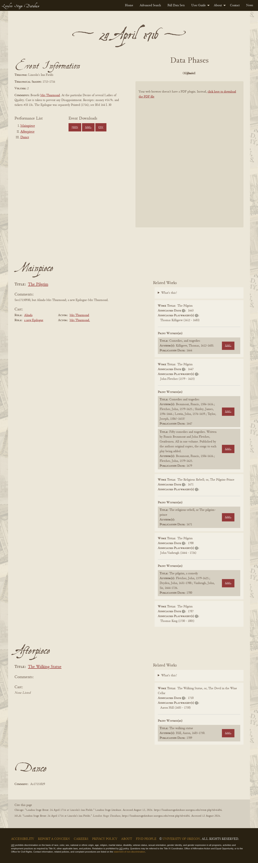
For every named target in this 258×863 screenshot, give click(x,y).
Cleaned (200, 73)
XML (88, 127)
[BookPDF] (189, 159)
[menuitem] (129, 5)
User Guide (198, 5)
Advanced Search (150, 5)
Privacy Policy (104, 839)
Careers (81, 839)
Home (129, 5)
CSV (100, 127)
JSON (75, 127)
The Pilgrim (38, 284)
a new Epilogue (33, 320)
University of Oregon (181, 839)
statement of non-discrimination (129, 852)
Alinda (28, 315)
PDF (155, 73)
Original (177, 73)
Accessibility (22, 839)
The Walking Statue (44, 667)
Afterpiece (27, 132)
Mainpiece (27, 126)
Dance (24, 137)
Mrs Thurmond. (80, 320)
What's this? (169, 293)
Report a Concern (54, 839)
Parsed (222, 73)
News (249, 5)
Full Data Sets (176, 5)
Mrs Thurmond (50, 95)
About (218, 5)
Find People (146, 839)
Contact (235, 5)
